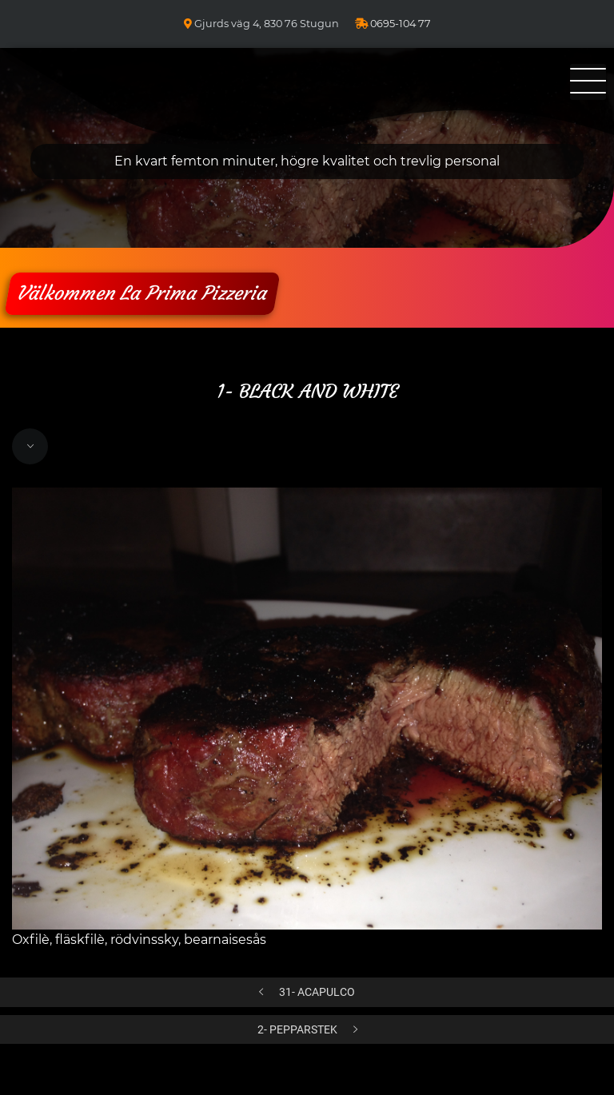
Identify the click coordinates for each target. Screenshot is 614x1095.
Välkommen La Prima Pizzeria (142, 293)
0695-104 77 (400, 24)
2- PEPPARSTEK (297, 1030)
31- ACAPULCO (317, 992)
